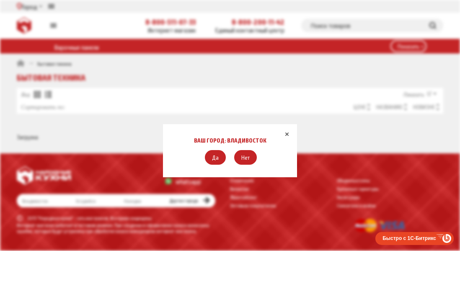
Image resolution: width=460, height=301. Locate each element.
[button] (215, 157)
